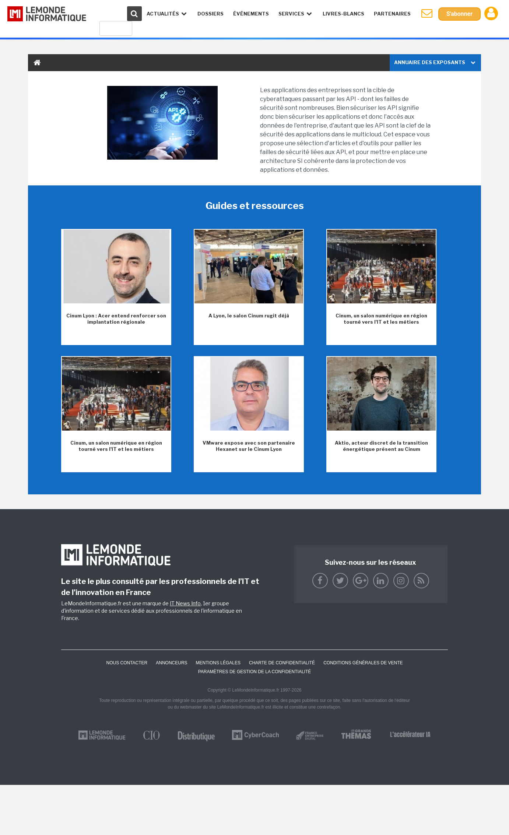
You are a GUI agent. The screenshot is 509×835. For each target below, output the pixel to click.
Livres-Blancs (343, 14)
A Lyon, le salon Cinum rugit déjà (248, 316)
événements (251, 14)
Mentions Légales (218, 662)
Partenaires (392, 14)
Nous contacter (126, 662)
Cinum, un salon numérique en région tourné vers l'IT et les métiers (381, 319)
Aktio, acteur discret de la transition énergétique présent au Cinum (381, 446)
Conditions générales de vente (363, 662)
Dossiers (210, 14)
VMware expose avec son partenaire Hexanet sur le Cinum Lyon (249, 446)
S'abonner (459, 13)
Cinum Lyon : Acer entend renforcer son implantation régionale (116, 319)
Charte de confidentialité (282, 662)
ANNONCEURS (171, 662)
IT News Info (185, 603)
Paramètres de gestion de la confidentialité (254, 671)
